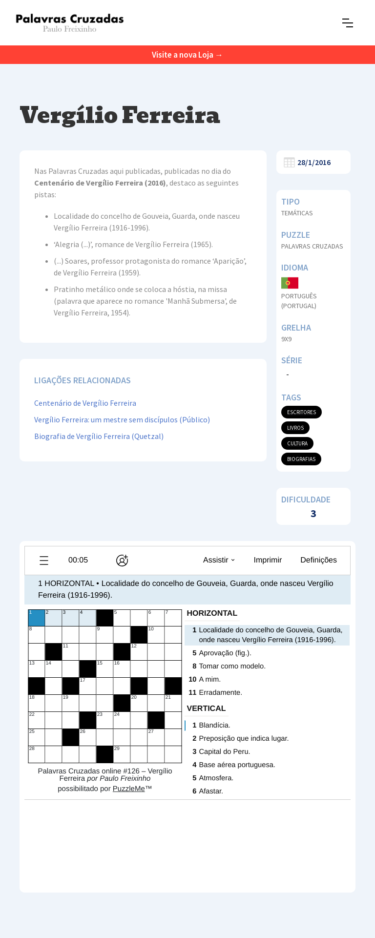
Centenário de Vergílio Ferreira (85, 403)
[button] (347, 23)
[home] (70, 22)
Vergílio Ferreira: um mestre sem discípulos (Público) (122, 419)
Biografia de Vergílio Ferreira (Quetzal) (99, 436)
